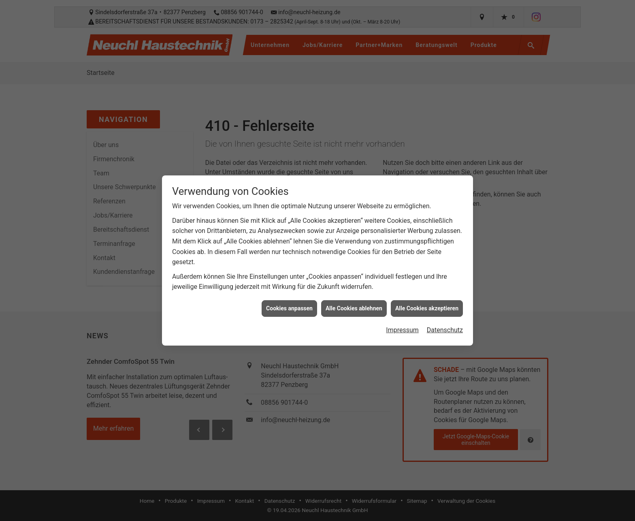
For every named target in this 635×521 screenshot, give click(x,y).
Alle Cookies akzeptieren (426, 304)
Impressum (402, 325)
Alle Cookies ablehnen (354, 304)
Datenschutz (445, 325)
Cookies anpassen (289, 304)
